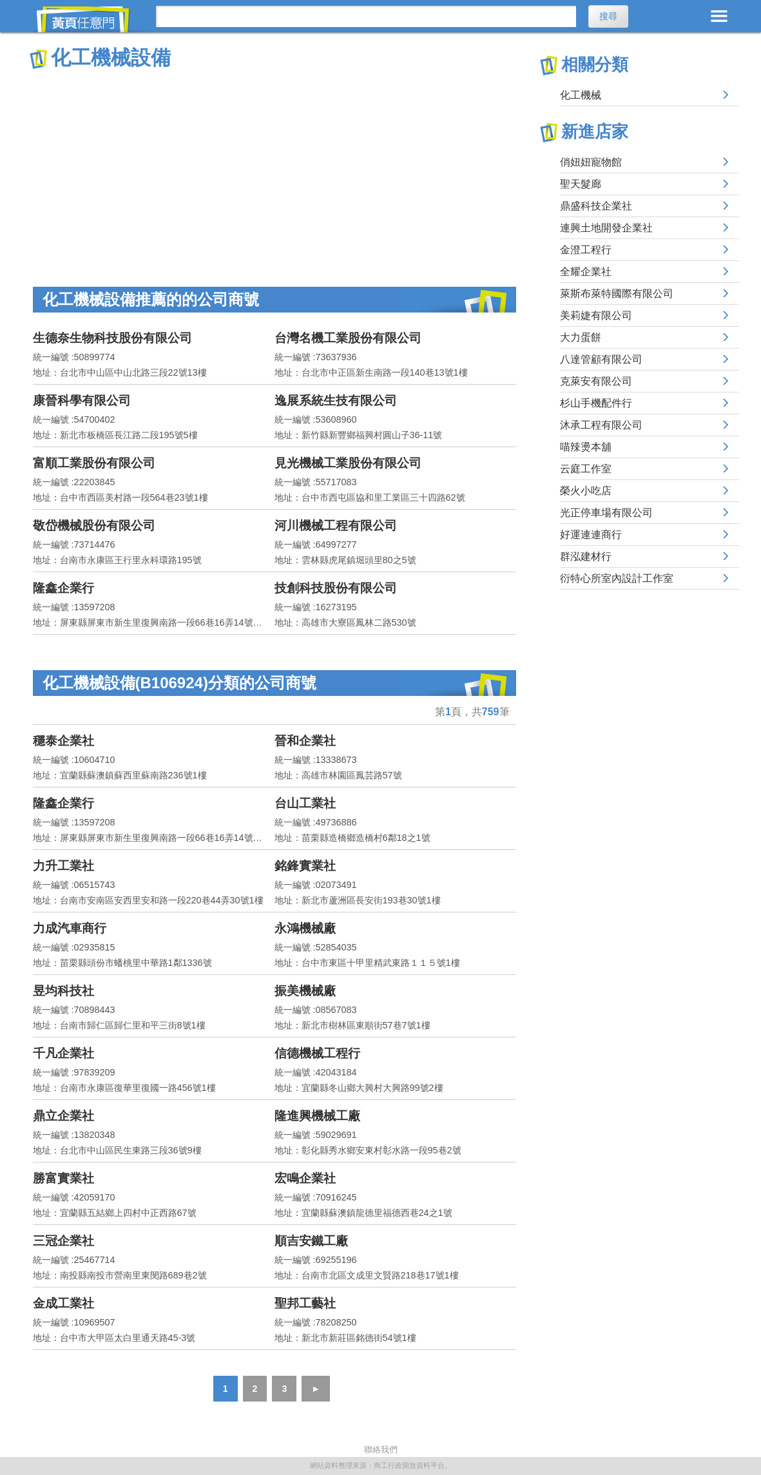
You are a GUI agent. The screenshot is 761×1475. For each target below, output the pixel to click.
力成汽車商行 (69, 928)
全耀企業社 (586, 271)
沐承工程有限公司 (601, 424)
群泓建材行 (586, 556)
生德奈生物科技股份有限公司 (112, 338)
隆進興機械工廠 (317, 1116)
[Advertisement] (274, 167)
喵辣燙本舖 (586, 446)
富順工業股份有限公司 (94, 463)
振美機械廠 (305, 991)
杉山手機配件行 (596, 403)
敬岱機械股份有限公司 (94, 525)
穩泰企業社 (63, 740)
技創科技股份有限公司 (336, 588)
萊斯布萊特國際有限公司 (616, 293)
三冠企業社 (63, 1241)
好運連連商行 (591, 534)
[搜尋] (366, 16)
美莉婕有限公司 (596, 315)
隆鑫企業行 (63, 588)
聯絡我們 (381, 1449)
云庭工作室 (586, 468)
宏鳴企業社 (305, 1178)
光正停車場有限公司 (606, 512)
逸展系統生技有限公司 (336, 400)
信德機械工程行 (317, 1053)
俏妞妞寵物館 (591, 162)
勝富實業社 (63, 1178)
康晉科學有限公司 (82, 400)
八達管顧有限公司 (601, 359)
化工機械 (580, 95)
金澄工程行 (586, 249)
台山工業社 (305, 803)
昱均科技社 (63, 991)
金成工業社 (63, 1303)
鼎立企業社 (63, 1116)
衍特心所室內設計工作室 (616, 578)
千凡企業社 (63, 1053)
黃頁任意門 (91, 19)
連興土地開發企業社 (606, 227)
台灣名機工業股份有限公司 (348, 338)
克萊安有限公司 (596, 381)
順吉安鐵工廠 (311, 1241)
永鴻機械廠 (305, 928)
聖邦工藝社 (305, 1303)
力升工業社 (63, 865)
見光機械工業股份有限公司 (348, 463)
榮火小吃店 (586, 490)
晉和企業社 (305, 740)
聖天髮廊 (580, 183)
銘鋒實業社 (305, 865)
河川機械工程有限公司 (336, 525)
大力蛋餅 (580, 337)
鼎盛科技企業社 (596, 205)
